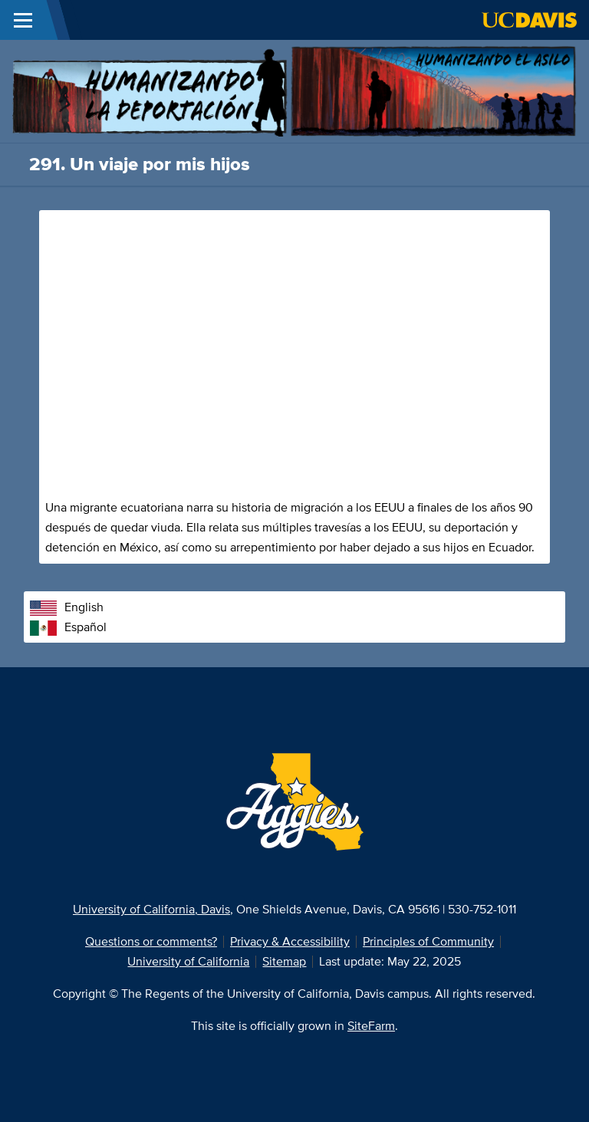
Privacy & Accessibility (290, 941)
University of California (188, 961)
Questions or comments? (151, 941)
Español (68, 627)
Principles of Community (428, 941)
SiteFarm (371, 1026)
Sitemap (284, 961)
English (67, 607)
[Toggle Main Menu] (23, 20)
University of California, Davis (151, 909)
